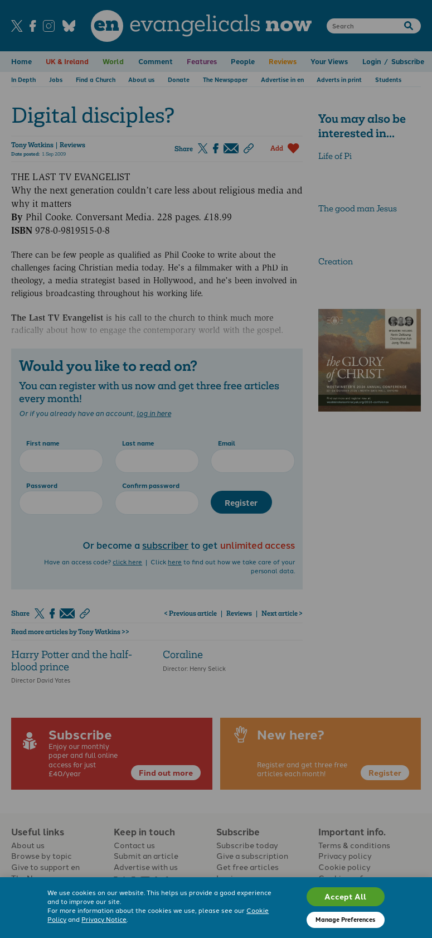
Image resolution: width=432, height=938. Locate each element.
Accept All (345, 896)
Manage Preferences (345, 919)
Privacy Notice (104, 919)
